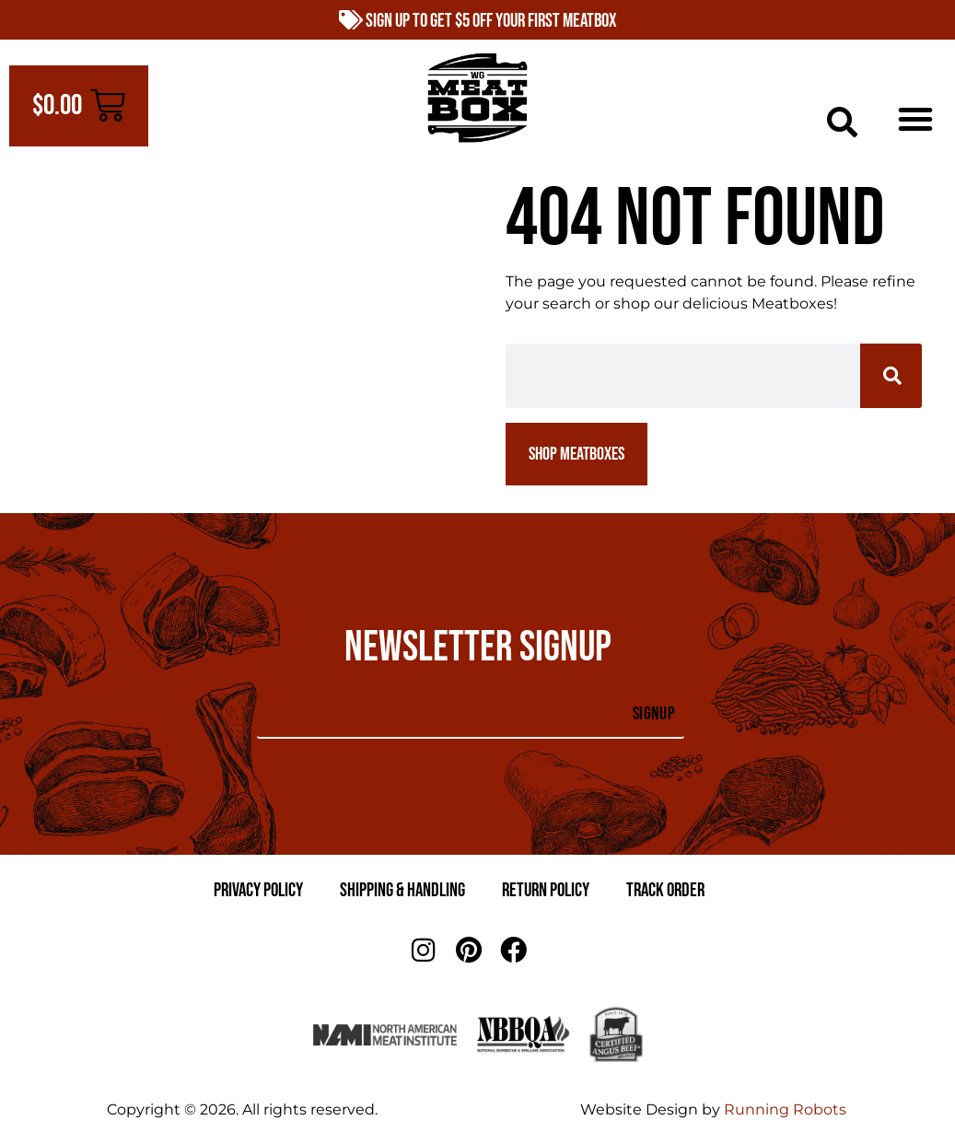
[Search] (891, 376)
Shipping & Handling (402, 890)
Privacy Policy (258, 890)
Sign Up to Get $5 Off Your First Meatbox (478, 20)
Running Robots (785, 1109)
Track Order (665, 890)
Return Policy (545, 890)
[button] (842, 122)
